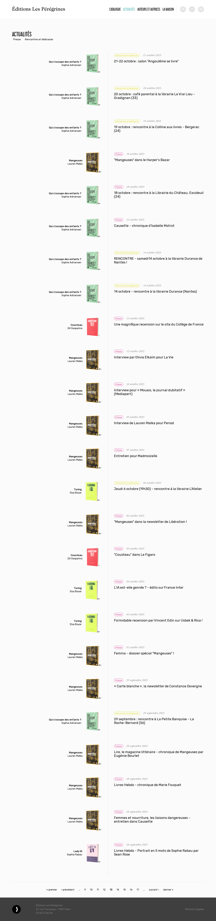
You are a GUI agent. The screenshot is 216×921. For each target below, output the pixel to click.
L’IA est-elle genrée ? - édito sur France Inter (148, 587)
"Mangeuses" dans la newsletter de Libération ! (150, 522)
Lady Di (78, 851)
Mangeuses (75, 160)
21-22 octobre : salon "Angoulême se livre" (146, 61)
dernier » (168, 889)
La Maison (168, 9)
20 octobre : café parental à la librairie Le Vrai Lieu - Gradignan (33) (154, 96)
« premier (51, 889)
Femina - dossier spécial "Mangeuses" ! (144, 653)
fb (192, 9)
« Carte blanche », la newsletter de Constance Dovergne (158, 686)
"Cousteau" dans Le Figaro (134, 555)
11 (98, 889)
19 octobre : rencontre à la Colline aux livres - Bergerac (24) (156, 129)
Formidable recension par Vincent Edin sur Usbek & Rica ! (158, 620)
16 (131, 889)
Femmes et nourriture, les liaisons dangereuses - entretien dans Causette (152, 820)
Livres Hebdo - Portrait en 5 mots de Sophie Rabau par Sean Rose (156, 853)
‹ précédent (67, 889)
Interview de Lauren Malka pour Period (144, 423)
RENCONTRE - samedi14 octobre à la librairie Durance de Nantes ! (158, 260)
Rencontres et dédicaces (39, 39)
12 (104, 889)
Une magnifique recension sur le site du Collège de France (159, 324)
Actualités (129, 9)
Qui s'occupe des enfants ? (65, 61)
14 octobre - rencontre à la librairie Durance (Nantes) (155, 291)
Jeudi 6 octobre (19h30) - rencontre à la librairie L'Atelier (158, 489)
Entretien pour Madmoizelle (135, 456)
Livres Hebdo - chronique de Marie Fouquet (147, 785)
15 (124, 889)
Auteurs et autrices (148, 9)
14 (118, 889)
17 (138, 889)
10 (91, 889)
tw (201, 9)
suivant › (154, 889)
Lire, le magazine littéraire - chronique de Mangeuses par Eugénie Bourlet (158, 754)
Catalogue (115, 9)
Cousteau (76, 325)
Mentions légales (194, 909)
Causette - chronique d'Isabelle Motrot (144, 226)
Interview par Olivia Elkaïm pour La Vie (143, 357)
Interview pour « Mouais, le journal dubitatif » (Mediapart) (149, 392)
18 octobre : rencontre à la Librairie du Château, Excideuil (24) (159, 195)
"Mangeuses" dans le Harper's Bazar (142, 160)
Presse (17, 39)
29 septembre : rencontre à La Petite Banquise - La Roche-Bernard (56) (154, 721)
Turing (78, 489)
